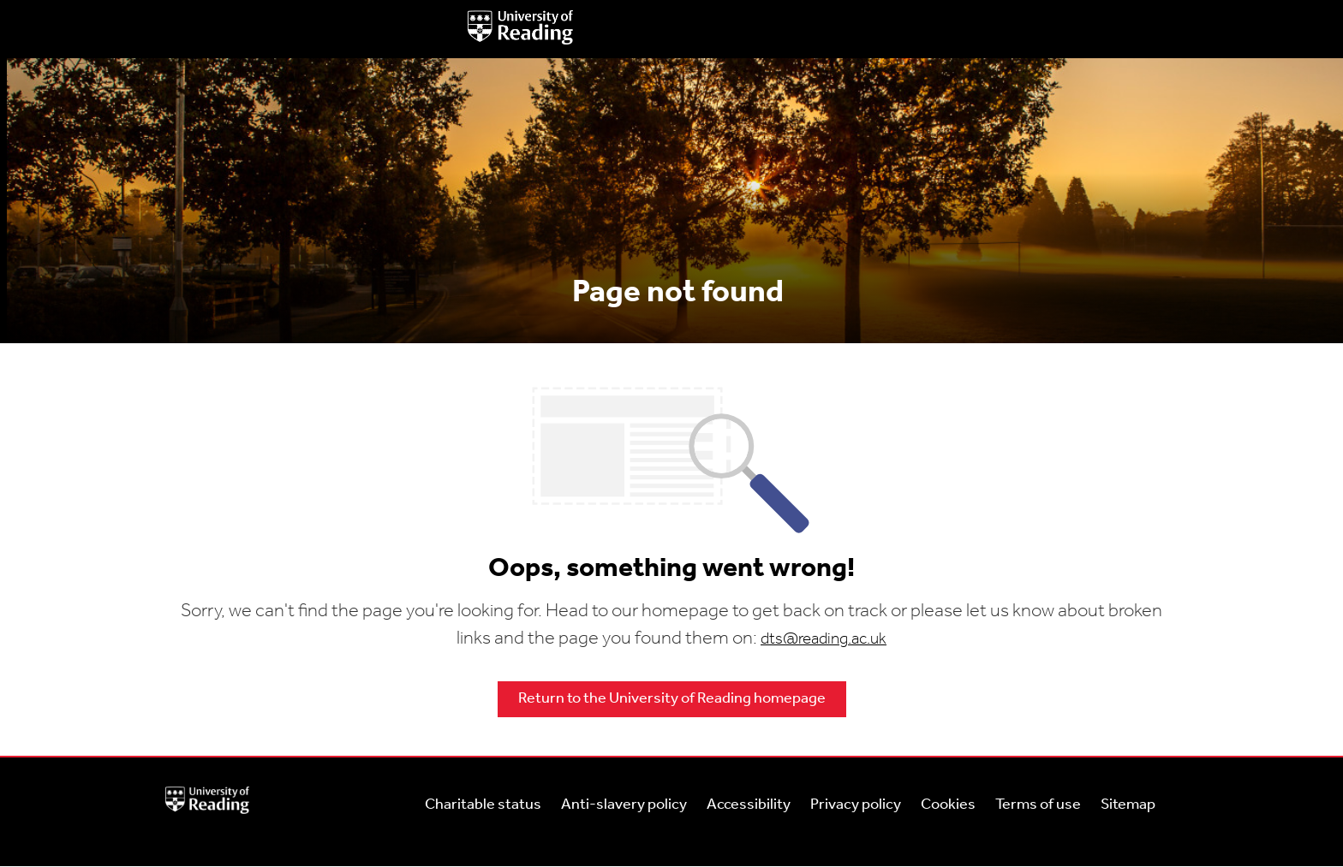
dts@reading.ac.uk (823, 640)
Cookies (948, 805)
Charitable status (483, 805)
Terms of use (1038, 805)
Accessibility (749, 805)
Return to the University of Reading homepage (672, 699)
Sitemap (1128, 805)
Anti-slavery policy (624, 805)
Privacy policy (855, 805)
